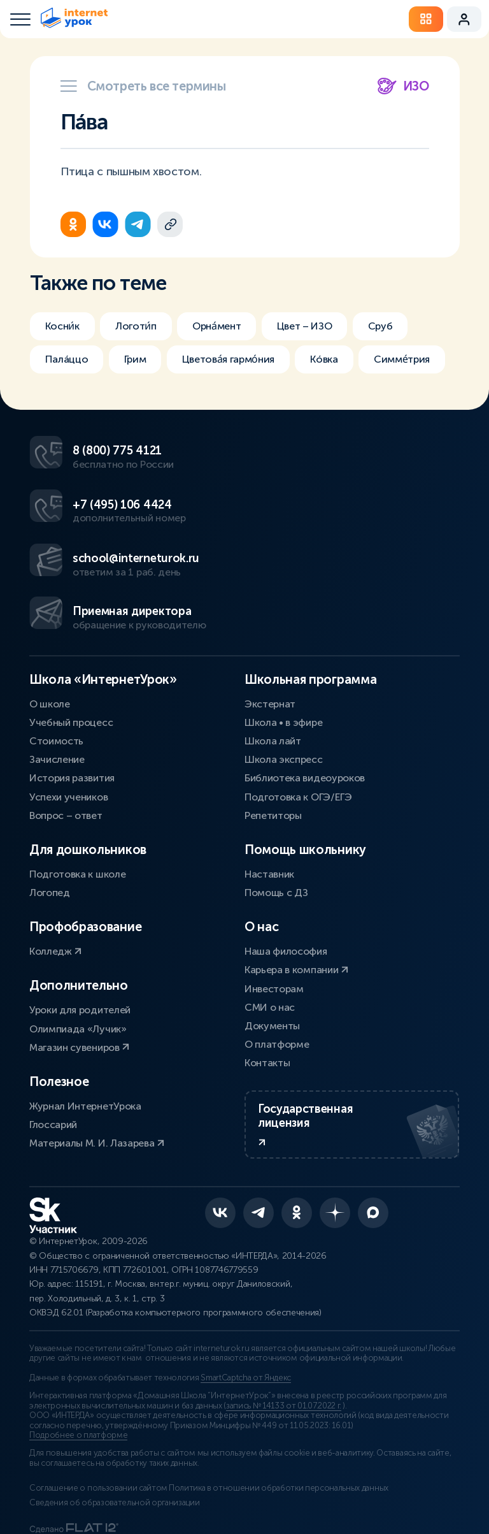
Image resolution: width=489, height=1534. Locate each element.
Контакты (267, 1001)
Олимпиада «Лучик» (78, 967)
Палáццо (69, 362)
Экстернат (269, 642)
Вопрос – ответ (66, 753)
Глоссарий (53, 1063)
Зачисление (57, 698)
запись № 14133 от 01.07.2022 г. (283, 1372)
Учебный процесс (71, 660)
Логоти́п (144, 326)
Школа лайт (272, 679)
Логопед (49, 831)
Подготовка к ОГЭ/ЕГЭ (298, 735)
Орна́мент (234, 326)
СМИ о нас (269, 945)
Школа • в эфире (283, 660)
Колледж (55, 890)
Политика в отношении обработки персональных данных (292, 1455)
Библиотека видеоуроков (304, 716)
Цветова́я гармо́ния (247, 362)
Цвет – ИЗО (332, 326)
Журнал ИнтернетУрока (85, 1044)
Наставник (269, 812)
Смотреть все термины (143, 86)
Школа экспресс (283, 698)
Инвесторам (274, 927)
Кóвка (352, 362)
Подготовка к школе (77, 812)
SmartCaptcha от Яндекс (246, 1345)
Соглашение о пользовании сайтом (98, 1455)
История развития (72, 716)
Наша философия (285, 890)
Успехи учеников (68, 735)
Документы (272, 964)
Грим (144, 362)
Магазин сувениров (79, 985)
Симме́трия (75, 397)
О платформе (276, 983)
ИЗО (403, 86)
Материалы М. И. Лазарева (96, 1081)
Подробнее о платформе (78, 1402)
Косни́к (64, 326)
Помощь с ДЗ (276, 831)
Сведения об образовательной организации (114, 1469)
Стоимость (56, 679)
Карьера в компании (296, 908)
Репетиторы (273, 753)
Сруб (416, 326)
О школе (49, 642)
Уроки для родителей (80, 948)
